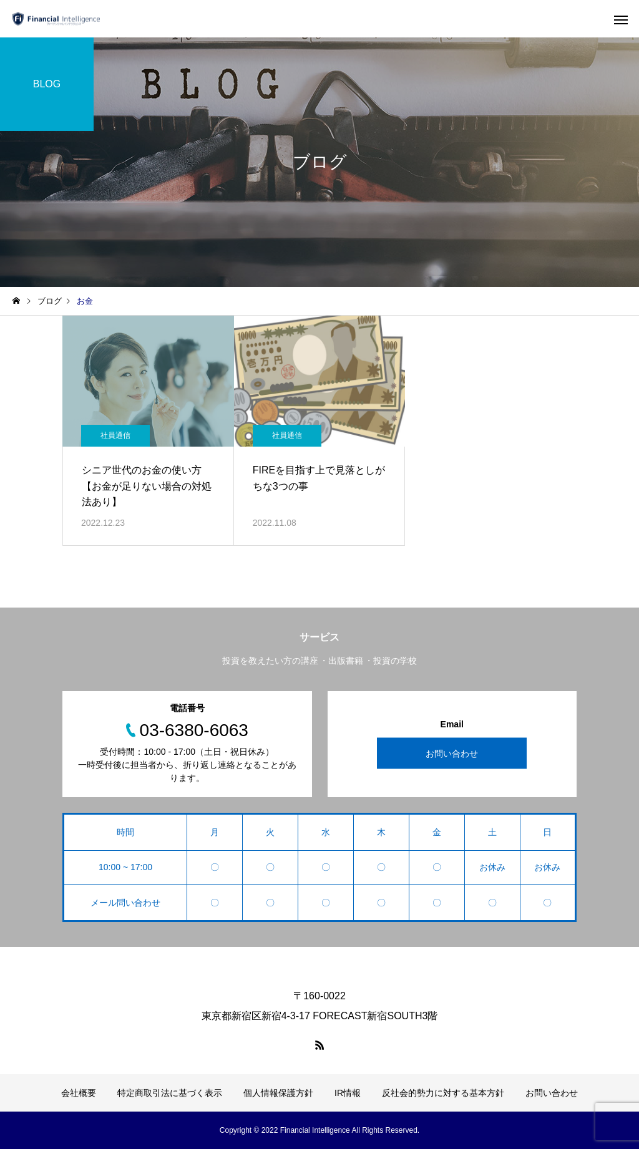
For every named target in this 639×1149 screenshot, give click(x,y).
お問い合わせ (452, 754)
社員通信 (115, 435)
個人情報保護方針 (278, 1093)
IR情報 (347, 1093)
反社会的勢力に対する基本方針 (443, 1093)
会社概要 (78, 1093)
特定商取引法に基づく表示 (169, 1093)
